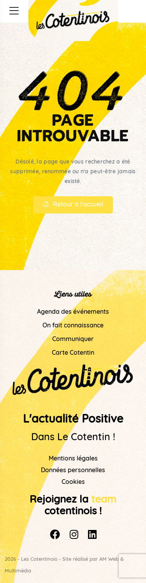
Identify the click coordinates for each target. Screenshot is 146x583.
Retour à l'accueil (73, 205)
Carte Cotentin (73, 353)
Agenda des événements (73, 312)
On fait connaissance (73, 326)
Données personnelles (73, 470)
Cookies (73, 482)
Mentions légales (73, 459)
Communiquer (73, 339)
